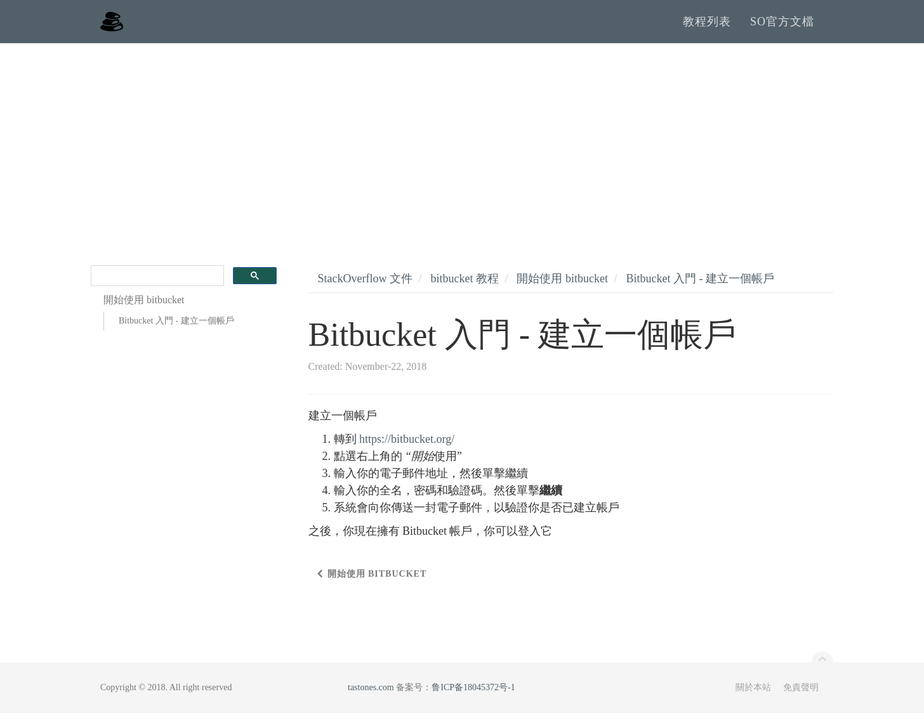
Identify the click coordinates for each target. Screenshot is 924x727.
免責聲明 (801, 701)
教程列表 (707, 28)
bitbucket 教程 (464, 292)
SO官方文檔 (782, 28)
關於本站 (753, 701)
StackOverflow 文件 (365, 292)
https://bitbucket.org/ (406, 453)
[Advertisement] (462, 152)
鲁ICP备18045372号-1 (473, 701)
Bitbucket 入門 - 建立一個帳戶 (176, 335)
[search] (156, 290)
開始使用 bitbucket (562, 292)
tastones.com (371, 701)
